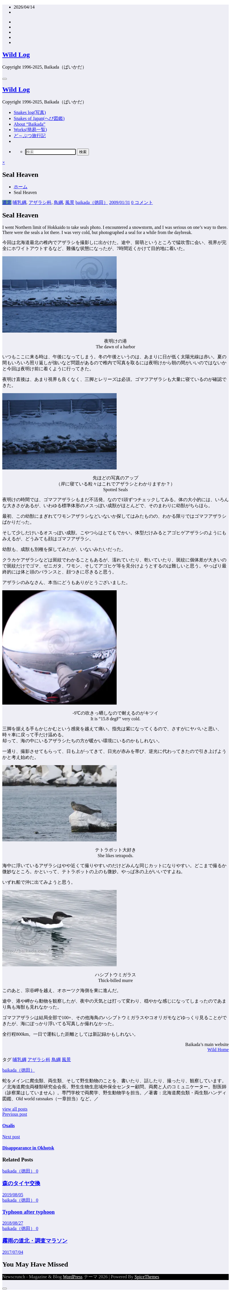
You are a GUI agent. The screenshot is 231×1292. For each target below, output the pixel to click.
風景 (69, 202)
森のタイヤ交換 (21, 1183)
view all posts (14, 1109)
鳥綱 (58, 202)
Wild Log (16, 54)
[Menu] (4, 79)
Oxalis (8, 1125)
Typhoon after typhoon (28, 1212)
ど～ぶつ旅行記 (30, 135)
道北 (6, 202)
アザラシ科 (40, 202)
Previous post (14, 1114)
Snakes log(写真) (30, 112)
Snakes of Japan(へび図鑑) (39, 118)
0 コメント (142, 202)
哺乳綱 (19, 202)
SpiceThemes (146, 1276)
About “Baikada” (29, 124)
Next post (11, 1136)
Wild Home (218, 1049)
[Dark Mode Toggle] (4, 1288)
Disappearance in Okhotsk (28, 1147)
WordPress (73, 1276)
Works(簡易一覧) (30, 129)
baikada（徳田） (91, 202)
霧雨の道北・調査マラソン (34, 1241)
